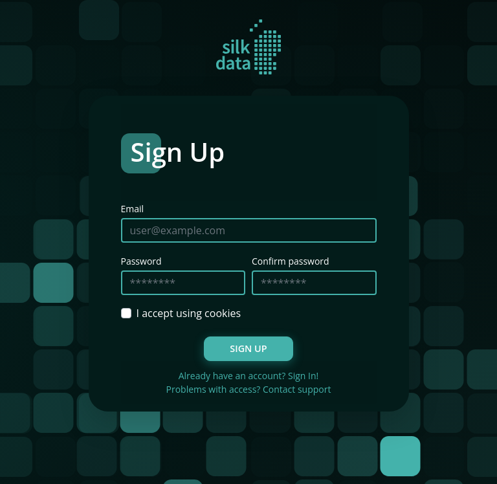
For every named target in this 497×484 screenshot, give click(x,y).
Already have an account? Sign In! (249, 375)
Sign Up (248, 348)
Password (141, 261)
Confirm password (290, 261)
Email (132, 209)
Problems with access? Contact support (248, 389)
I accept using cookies (189, 313)
